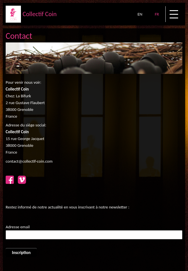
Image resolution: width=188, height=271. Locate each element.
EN (139, 14)
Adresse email (18, 226)
